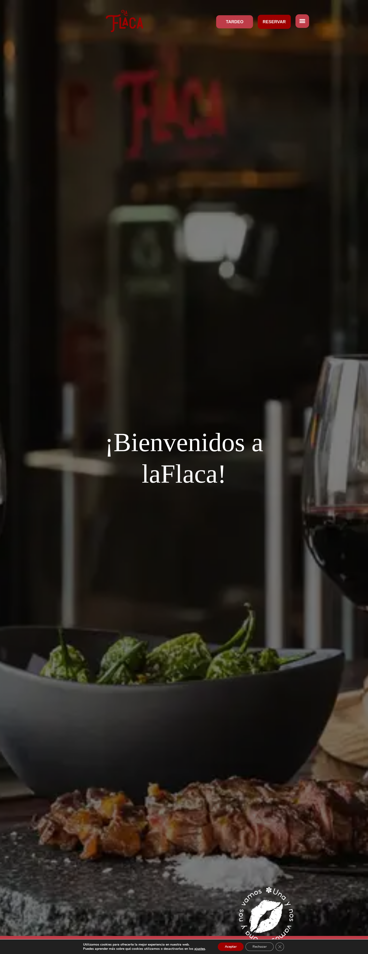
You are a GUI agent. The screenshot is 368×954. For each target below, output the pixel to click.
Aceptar (231, 946)
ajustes (199, 949)
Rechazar (260, 946)
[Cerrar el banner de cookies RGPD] (280, 947)
